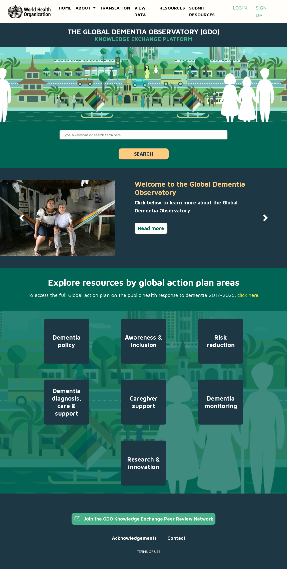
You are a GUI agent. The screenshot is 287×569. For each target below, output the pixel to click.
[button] (21, 218)
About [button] (84, 7)
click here (247, 295)
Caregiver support (144, 402)
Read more (151, 228)
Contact (176, 538)
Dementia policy (67, 341)
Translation (115, 7)
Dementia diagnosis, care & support (66, 402)
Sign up (261, 11)
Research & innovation (143, 463)
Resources (172, 7)
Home (65, 7)
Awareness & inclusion (143, 341)
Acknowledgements (134, 538)
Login (240, 7)
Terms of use (148, 551)
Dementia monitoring (220, 402)
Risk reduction (221, 341)
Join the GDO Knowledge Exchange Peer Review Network (143, 519)
